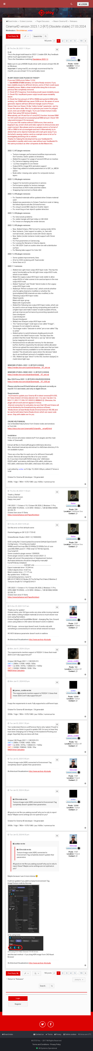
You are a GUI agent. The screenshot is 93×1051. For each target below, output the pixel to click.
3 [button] (66, 41)
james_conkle (73, 661)
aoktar (30, 30)
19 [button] (81, 41)
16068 (76, 64)
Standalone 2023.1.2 (40, 59)
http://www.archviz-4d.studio (40, 640)
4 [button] (70, 41)
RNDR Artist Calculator (16, 671)
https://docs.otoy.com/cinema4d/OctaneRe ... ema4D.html (30, 429)
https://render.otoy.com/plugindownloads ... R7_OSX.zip (29, 382)
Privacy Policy (55, 1044)
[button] (54, 40)
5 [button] (74, 41)
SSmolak (73, 617)
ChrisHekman (21, 30)
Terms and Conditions (40, 1044)
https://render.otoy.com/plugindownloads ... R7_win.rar (28, 375)
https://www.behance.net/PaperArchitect (23, 515)
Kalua (73, 503)
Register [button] (18, 1004)
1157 (76, 623)
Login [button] (18, 998)
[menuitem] (72, 4)
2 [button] (62, 41)
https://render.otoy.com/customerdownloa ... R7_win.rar (29, 367)
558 (75, 509)
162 (75, 667)
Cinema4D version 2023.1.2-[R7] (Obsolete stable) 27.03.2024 (46, 26)
